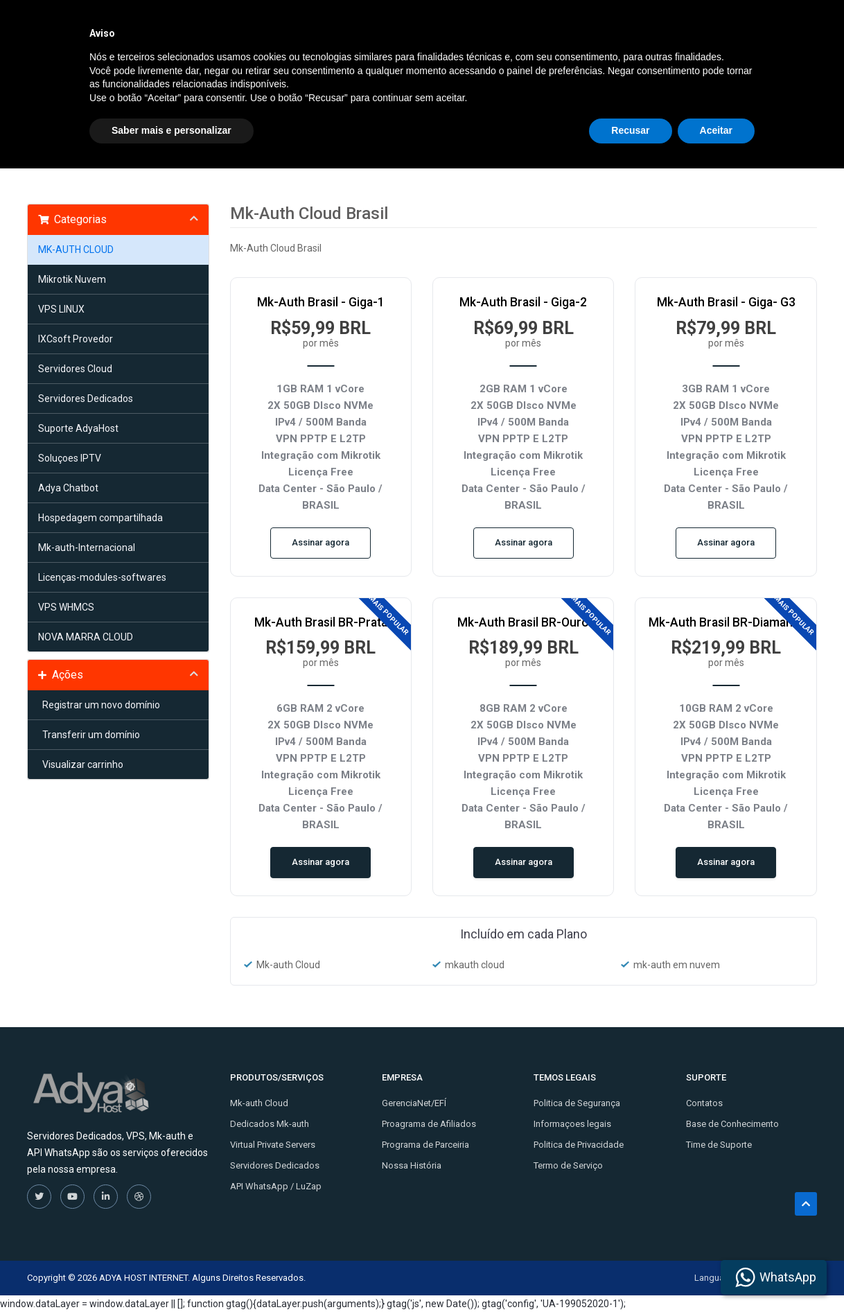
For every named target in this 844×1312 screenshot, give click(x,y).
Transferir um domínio (89, 734)
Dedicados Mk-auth (269, 1124)
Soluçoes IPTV (69, 458)
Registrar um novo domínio (99, 704)
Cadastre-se (725, 26)
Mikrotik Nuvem (72, 279)
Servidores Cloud (75, 368)
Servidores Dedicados (85, 398)
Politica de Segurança (577, 1103)
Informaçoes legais (572, 1124)
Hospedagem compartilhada (100, 517)
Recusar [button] (630, 1273)
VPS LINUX (61, 309)
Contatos (704, 1103)
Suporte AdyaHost (78, 428)
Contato (536, 26)
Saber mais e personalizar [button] (171, 1273)
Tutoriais (473, 26)
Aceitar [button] (716, 1273)
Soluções (403, 26)
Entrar (792, 26)
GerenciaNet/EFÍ (414, 1103)
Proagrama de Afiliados (429, 1124)
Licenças (606, 26)
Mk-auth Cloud (259, 1103)
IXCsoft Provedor (75, 338)
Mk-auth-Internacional (86, 547)
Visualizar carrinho (80, 764)
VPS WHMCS (66, 607)
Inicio (339, 26)
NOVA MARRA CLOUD (85, 636)
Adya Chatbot (68, 487)
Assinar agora (320, 542)
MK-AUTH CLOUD (76, 249)
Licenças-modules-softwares (102, 577)
